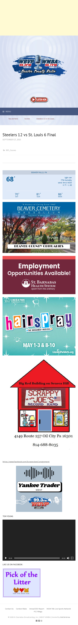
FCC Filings (38, 611)
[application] (39, 540)
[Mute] (68, 558)
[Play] (6, 558)
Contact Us (9, 608)
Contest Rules (21, 608)
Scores (13, 150)
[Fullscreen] (72, 558)
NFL (7, 150)
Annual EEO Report (36, 608)
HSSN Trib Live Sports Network (58, 608)
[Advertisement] (39, 18)
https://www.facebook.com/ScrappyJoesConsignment (26, 461)
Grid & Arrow (65, 617)
